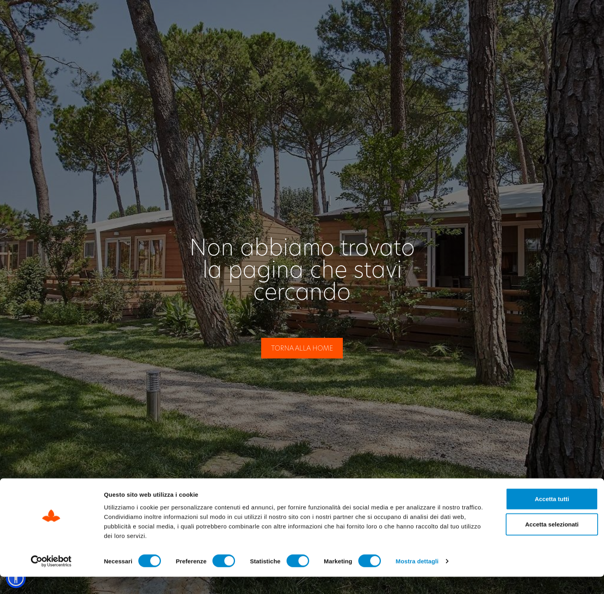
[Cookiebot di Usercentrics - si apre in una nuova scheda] (51, 578)
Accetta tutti (518, 515)
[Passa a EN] (550, 16)
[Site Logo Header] (59, 16)
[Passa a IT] (535, 16)
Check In (373, 16)
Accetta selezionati (517, 541)
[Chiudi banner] (591, 507)
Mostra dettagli (417, 578)
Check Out (434, 16)
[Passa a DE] (566, 16)
